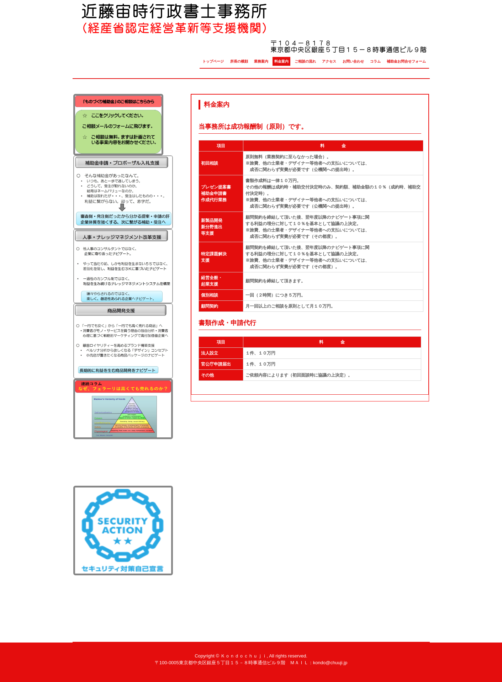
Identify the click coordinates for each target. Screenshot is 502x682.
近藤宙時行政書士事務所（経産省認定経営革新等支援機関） (250, 30)
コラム (375, 61)
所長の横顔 (239, 61)
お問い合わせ (353, 61)
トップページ (213, 61)
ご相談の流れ (305, 61)
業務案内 (261, 61)
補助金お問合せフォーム (406, 61)
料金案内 (281, 61)
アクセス (329, 61)
